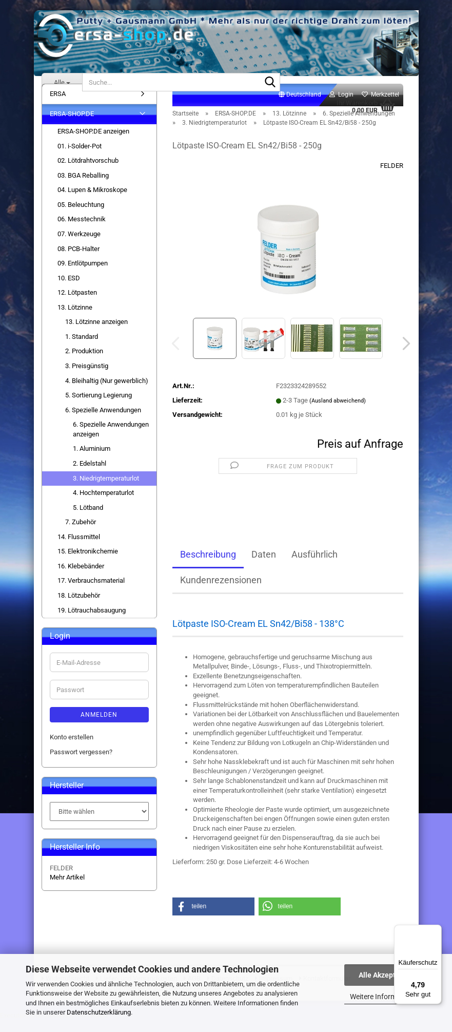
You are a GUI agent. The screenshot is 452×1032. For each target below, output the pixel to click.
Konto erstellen (71, 748)
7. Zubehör (80, 533)
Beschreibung (208, 565)
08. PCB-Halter (78, 260)
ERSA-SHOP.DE (72, 125)
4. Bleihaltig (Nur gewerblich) (106, 392)
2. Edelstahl (89, 475)
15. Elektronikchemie (87, 562)
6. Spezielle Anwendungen (103, 421)
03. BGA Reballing (83, 186)
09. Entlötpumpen (82, 274)
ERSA (58, 105)
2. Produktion (84, 363)
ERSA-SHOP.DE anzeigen (93, 142)
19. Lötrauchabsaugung (91, 621)
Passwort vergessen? (81, 763)
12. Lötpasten (77, 304)
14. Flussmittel (78, 548)
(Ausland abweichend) (337, 412)
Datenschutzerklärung (99, 1012)
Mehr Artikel (67, 888)
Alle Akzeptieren (385, 975)
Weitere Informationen (385, 996)
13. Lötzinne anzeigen (96, 333)
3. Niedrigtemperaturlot (106, 489)
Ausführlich (314, 565)
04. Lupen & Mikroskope (92, 201)
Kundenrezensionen (221, 591)
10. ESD (68, 289)
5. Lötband (88, 519)
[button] (299, 106)
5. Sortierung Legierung (98, 406)
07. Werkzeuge (79, 245)
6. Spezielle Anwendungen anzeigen (111, 440)
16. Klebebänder (80, 577)
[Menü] (435, 931)
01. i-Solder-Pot (79, 157)
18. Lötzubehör (78, 606)
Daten (263, 565)
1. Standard (81, 348)
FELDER (391, 177)
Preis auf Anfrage (360, 455)
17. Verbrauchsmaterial (91, 592)
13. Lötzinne (74, 318)
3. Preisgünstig (86, 377)
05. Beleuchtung (80, 216)
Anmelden (99, 726)
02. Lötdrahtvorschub (88, 172)
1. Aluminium (91, 460)
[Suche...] (62, 82)
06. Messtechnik (81, 231)
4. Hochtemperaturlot (103, 504)
